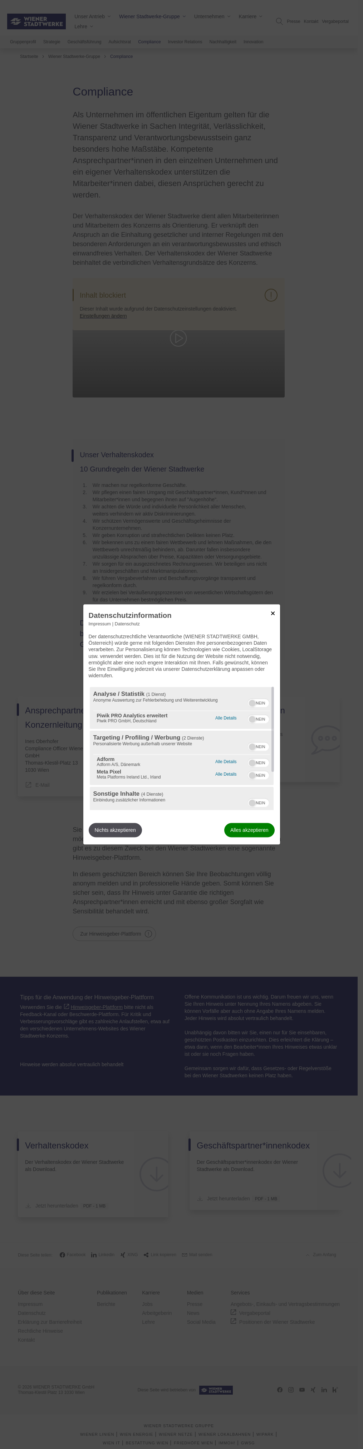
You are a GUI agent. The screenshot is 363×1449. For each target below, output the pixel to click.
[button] (252, 703)
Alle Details (225, 717)
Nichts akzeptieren (115, 830)
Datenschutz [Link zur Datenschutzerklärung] (127, 623)
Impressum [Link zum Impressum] (100, 623)
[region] (182, 748)
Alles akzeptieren (249, 830)
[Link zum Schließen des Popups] (273, 613)
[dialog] (181, 724)
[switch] (258, 702)
